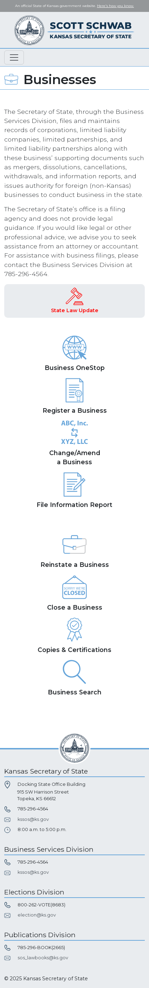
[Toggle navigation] (14, 57)
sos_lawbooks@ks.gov (43, 957)
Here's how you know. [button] (115, 6)
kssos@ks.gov (33, 819)
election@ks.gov (37, 915)
